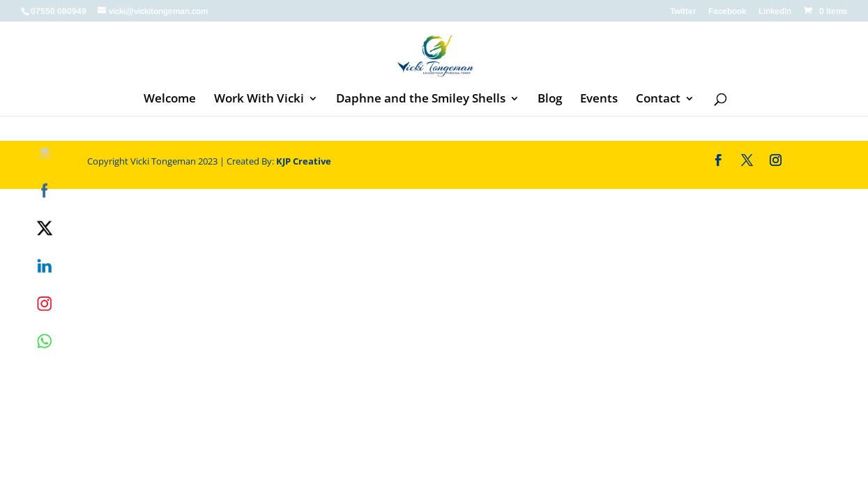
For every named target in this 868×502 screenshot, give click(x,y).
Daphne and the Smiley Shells (420, 99)
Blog (550, 99)
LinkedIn (775, 11)
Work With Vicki (259, 99)
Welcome (170, 99)
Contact (658, 99)
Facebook (727, 11)
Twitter (683, 11)
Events (599, 99)
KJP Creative (303, 161)
